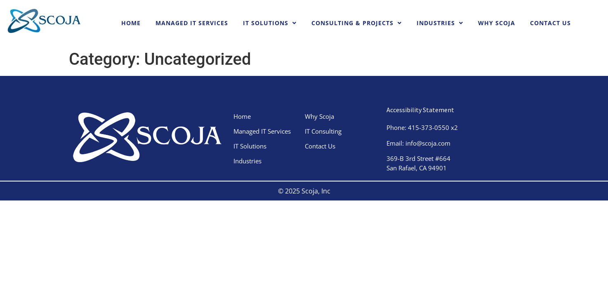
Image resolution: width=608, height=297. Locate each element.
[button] (270, 23)
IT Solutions (270, 23)
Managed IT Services (192, 23)
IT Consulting (329, 131)
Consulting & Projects (356, 23)
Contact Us (550, 23)
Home (131, 23)
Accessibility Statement (420, 110)
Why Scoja (496, 23)
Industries (440, 23)
